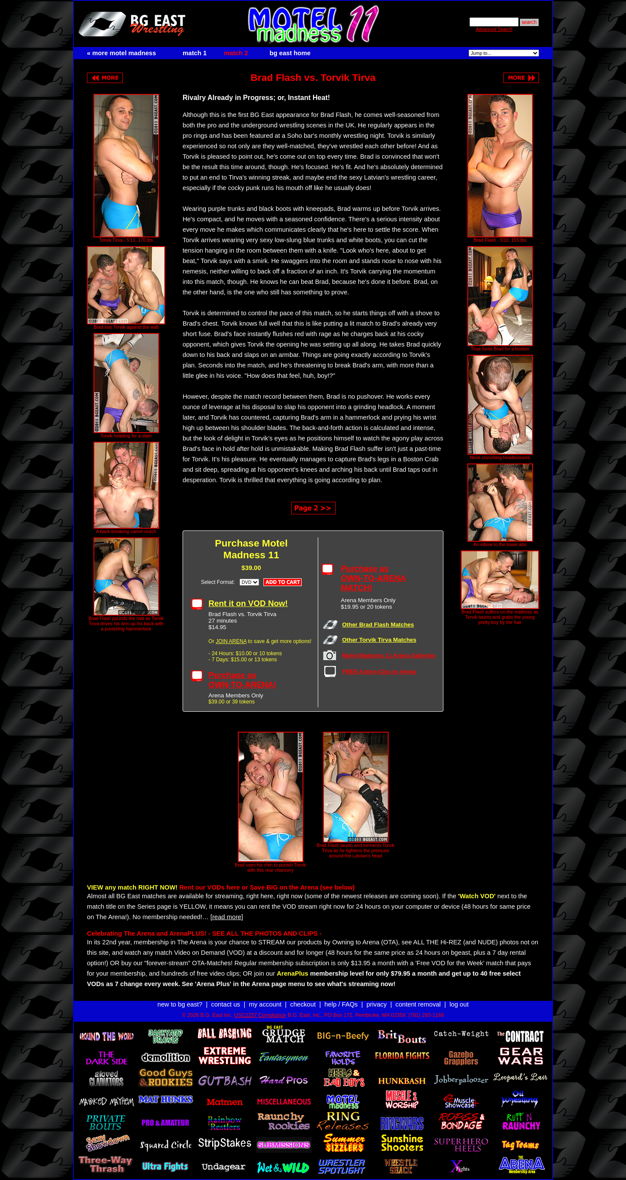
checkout (303, 1004)
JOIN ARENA (231, 641)
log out (459, 1004)
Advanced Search (494, 29)
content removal (418, 1004)
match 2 (236, 53)
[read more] (226, 916)
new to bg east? (179, 1004)
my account (265, 1004)
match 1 (194, 53)
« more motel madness (121, 53)
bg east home (290, 53)
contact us (225, 1004)
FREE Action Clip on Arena (379, 671)
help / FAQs (341, 1004)
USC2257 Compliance (260, 1015)
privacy (376, 1004)
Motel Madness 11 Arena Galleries (389, 655)
